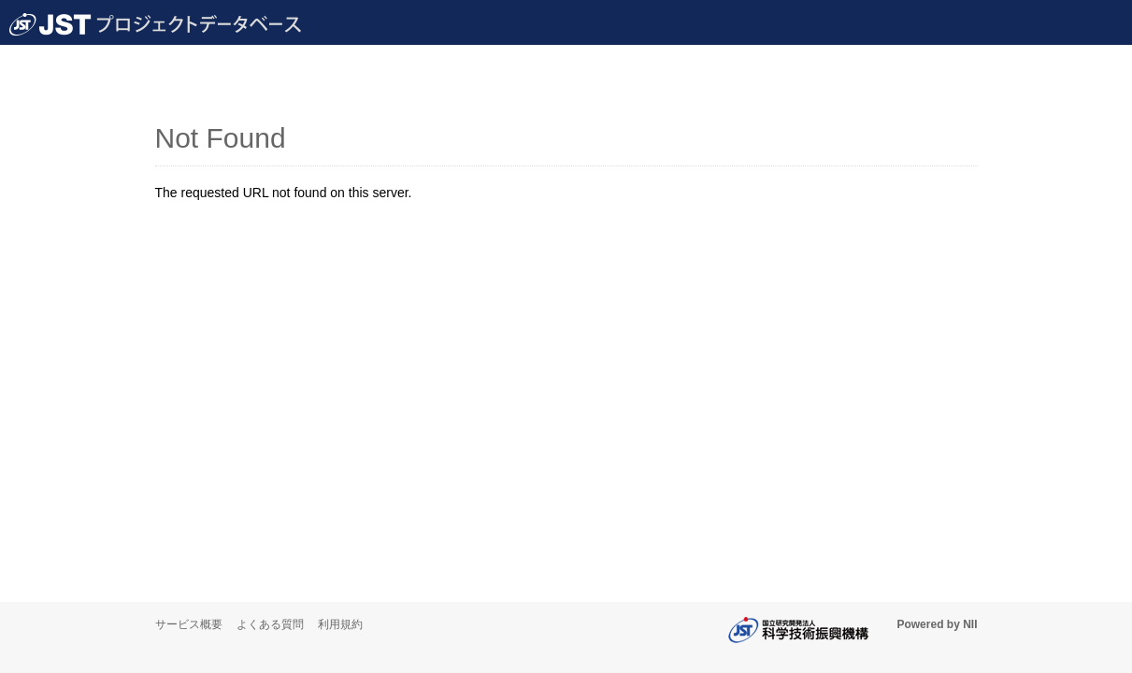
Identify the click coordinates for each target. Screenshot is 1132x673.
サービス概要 (188, 624)
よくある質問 (270, 624)
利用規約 (340, 624)
